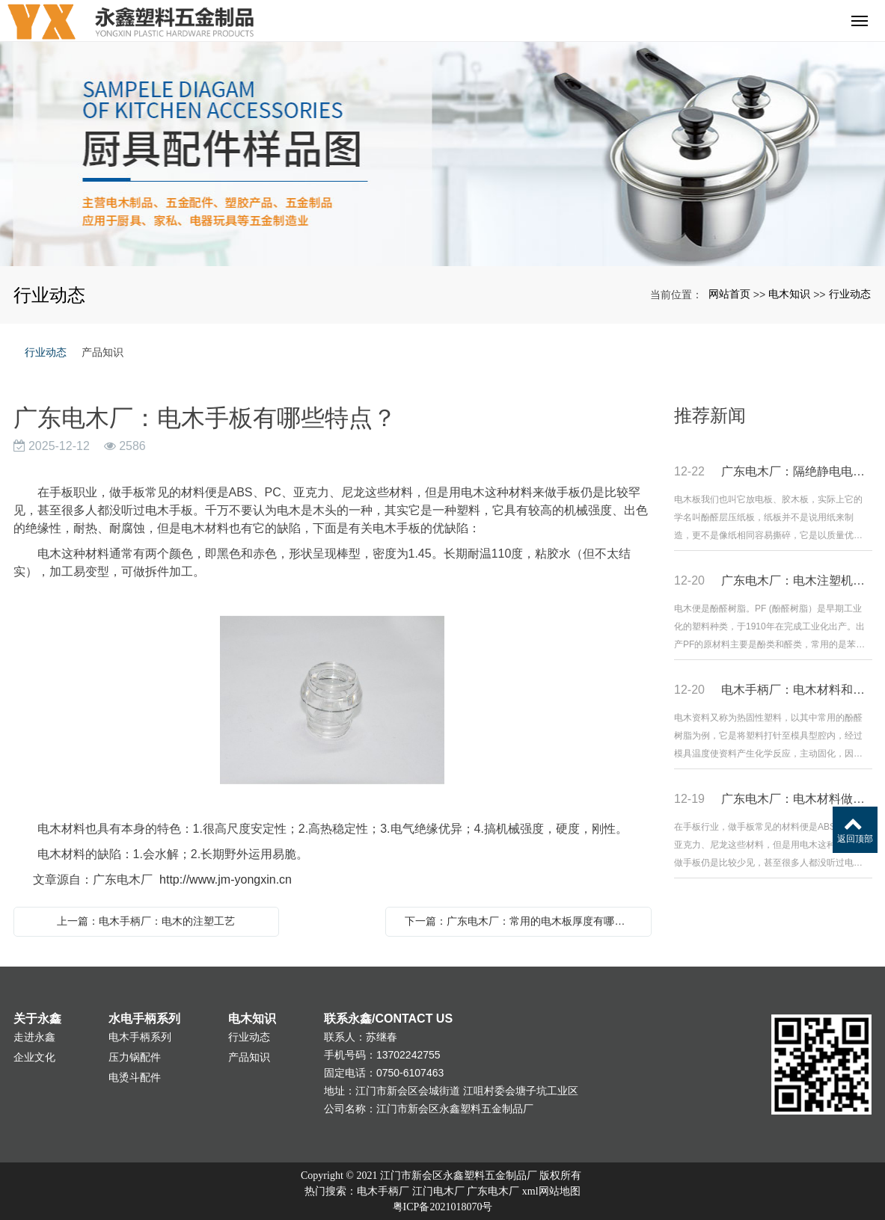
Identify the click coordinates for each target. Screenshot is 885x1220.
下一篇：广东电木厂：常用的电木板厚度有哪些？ (520, 921)
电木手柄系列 (139, 1037)
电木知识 (789, 294)
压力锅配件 (134, 1057)
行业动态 (850, 294)
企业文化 (34, 1057)
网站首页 (729, 294)
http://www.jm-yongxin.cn (225, 879)
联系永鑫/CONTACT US (388, 1018)
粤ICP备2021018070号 (443, 1207)
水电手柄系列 (144, 1018)
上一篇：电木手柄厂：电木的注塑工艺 (146, 921)
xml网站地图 (551, 1191)
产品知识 (102, 352)
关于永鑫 (37, 1018)
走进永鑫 (34, 1037)
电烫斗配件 (134, 1077)
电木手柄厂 (383, 1191)
